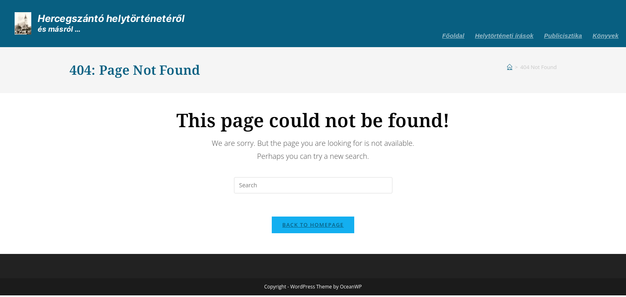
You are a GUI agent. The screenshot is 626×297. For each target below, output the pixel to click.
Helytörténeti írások (504, 35)
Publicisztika (563, 35)
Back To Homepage (313, 226)
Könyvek (606, 35)
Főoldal (453, 35)
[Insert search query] (313, 185)
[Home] (509, 67)
